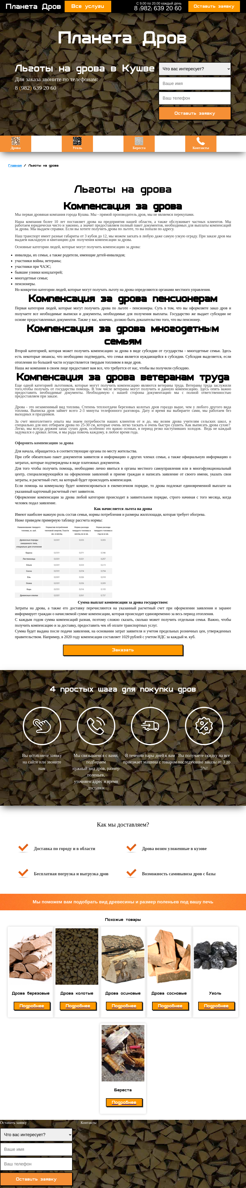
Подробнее (32, 1005)
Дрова (15, 143)
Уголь (77, 143)
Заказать (123, 650)
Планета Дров (33, 6)
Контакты (200, 143)
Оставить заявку (214, 6)
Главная (15, 166)
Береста (139, 143)
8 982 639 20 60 (157, 8)
